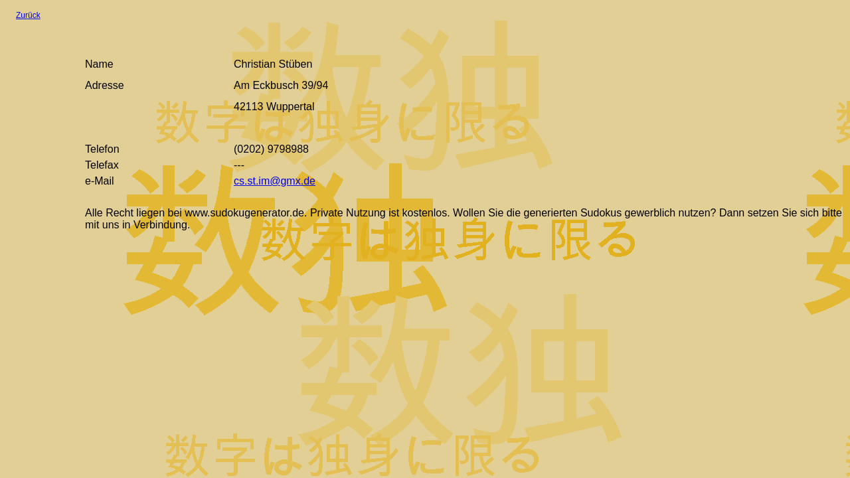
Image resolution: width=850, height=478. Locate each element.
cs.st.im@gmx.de (274, 181)
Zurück (28, 15)
